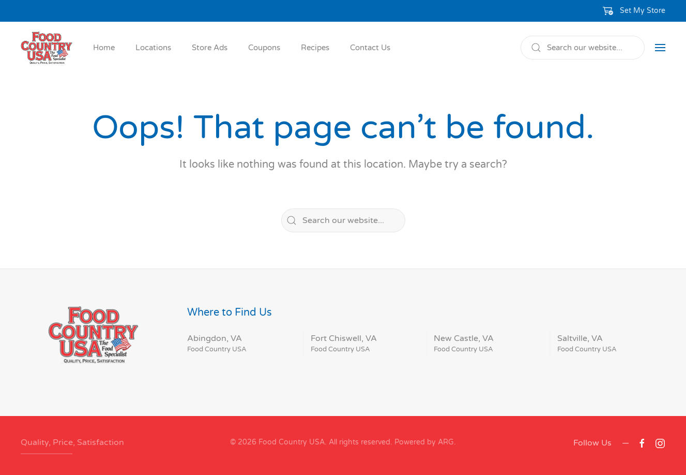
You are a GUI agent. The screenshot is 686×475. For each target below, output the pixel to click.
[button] (634, 11)
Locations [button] (153, 47)
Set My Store (642, 10)
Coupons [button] (264, 47)
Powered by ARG (423, 442)
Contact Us (370, 47)
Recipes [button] (315, 47)
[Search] (583, 48)
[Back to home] (46, 47)
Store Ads (209, 47)
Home (104, 47)
